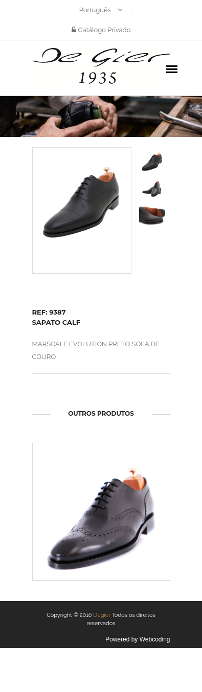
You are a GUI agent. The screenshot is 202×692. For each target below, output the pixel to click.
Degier (101, 615)
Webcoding (155, 639)
